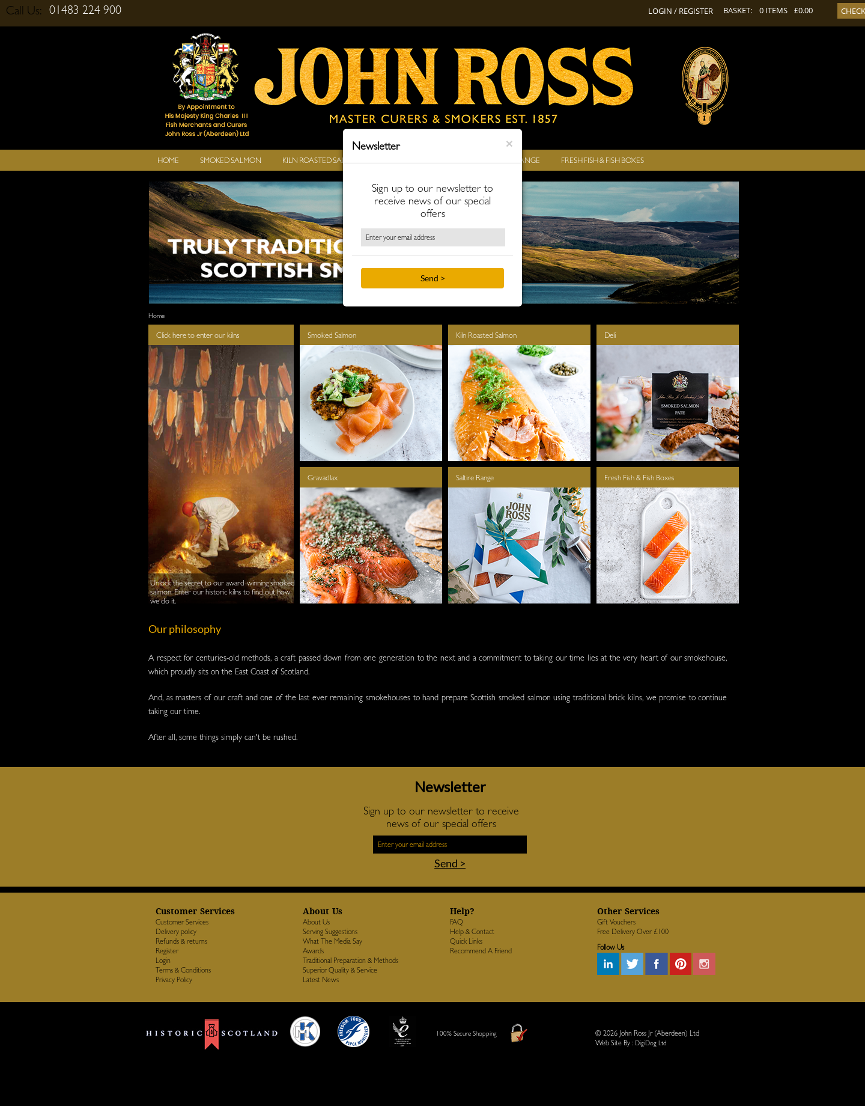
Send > (432, 278)
